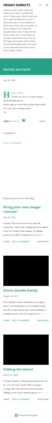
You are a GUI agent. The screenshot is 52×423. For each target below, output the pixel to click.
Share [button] (42, 121)
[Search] (40, 5)
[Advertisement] (26, 170)
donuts (15, 121)
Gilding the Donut (18, 369)
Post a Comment (12, 142)
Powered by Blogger (26, 415)
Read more (43, 241)
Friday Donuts (16, 5)
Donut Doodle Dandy (20, 290)
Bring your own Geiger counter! (22, 209)
